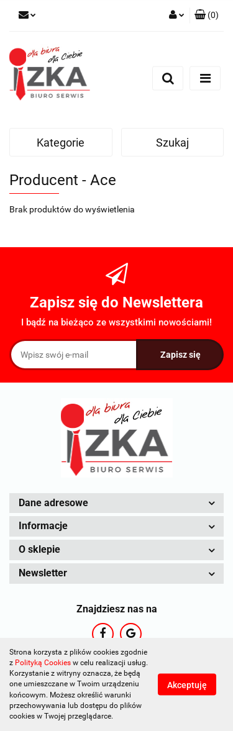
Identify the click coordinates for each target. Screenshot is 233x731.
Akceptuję (187, 685)
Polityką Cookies (43, 662)
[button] (207, 15)
